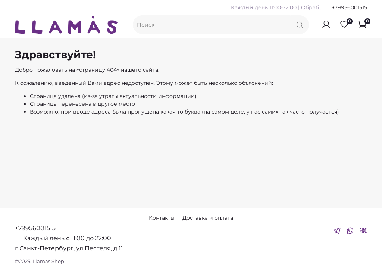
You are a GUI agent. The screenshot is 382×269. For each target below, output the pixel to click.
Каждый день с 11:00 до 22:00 (67, 238)
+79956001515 (349, 7)
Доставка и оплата (207, 217)
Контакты (162, 217)
